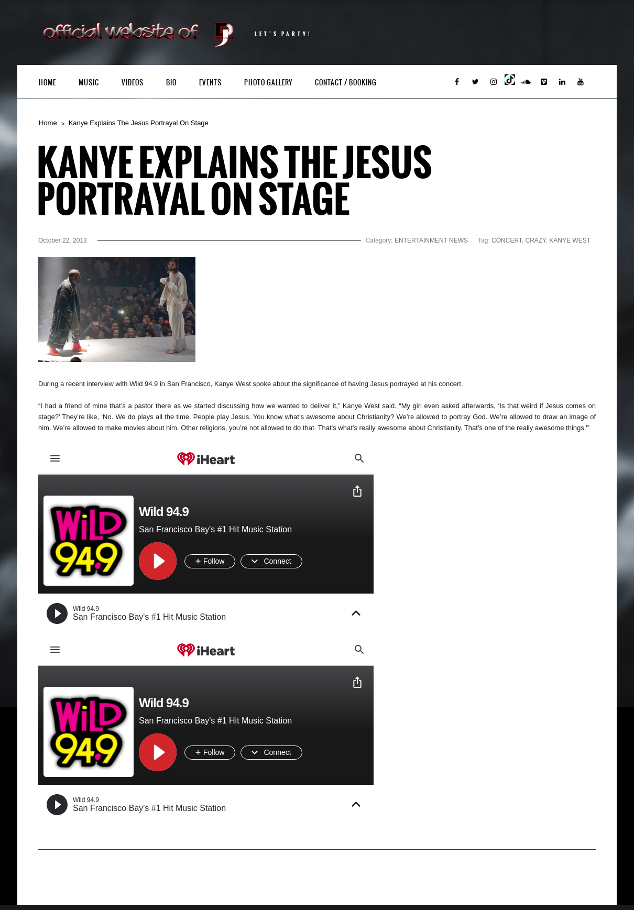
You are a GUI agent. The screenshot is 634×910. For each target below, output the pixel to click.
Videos (133, 82)
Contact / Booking (346, 82)
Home (47, 82)
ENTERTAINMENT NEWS (431, 240)
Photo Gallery (268, 82)
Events (210, 82)
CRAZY (536, 240)
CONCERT (506, 240)
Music (89, 82)
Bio (171, 82)
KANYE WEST (570, 240)
